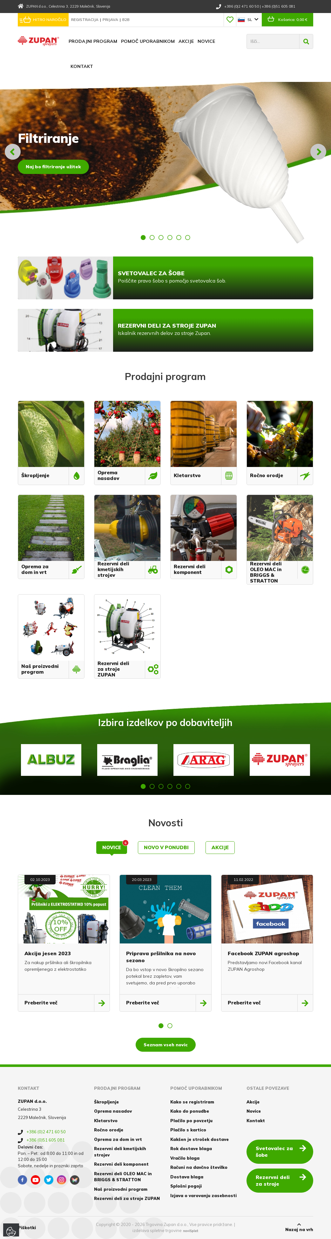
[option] (165, 152)
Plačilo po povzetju (191, 1120)
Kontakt (82, 66)
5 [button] (178, 237)
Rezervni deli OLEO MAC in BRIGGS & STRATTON (123, 1176)
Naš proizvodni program (120, 1189)
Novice (206, 41)
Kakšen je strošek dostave (199, 1139)
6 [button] (187, 237)
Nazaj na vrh (299, 1227)
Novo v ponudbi (166, 847)
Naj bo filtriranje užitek (53, 167)
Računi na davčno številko (198, 1167)
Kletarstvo (106, 1120)
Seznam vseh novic (166, 1045)
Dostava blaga (186, 1176)
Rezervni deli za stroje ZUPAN (127, 1198)
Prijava (111, 19)
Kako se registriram (192, 1101)
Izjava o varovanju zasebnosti (203, 1195)
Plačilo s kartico (188, 1129)
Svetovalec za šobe (281, 1151)
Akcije (186, 41)
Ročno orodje (108, 1129)
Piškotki (27, 1227)
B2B (126, 19)
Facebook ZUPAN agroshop (263, 953)
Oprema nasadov (113, 1111)
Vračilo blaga (184, 1158)
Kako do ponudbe (189, 1111)
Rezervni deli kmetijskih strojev (120, 1151)
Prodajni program (93, 41)
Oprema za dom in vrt (118, 1139)
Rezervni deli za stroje (281, 1180)
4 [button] (170, 237)
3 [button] (161, 237)
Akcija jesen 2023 (47, 953)
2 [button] (152, 237)
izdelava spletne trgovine (157, 1230)
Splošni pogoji (186, 1186)
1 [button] (143, 237)
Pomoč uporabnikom (148, 41)
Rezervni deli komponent (121, 1164)
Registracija (85, 19)
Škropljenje (106, 1101)
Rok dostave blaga (191, 1148)
